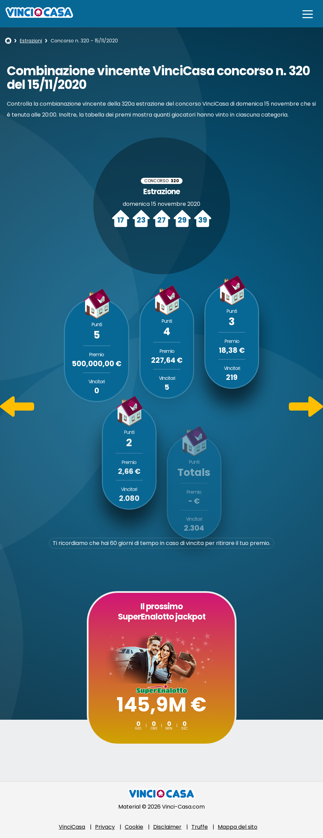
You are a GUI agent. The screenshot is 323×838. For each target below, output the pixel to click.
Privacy (105, 827)
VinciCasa (72, 827)
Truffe (199, 827)
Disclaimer (167, 827)
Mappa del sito (237, 827)
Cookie (134, 827)
